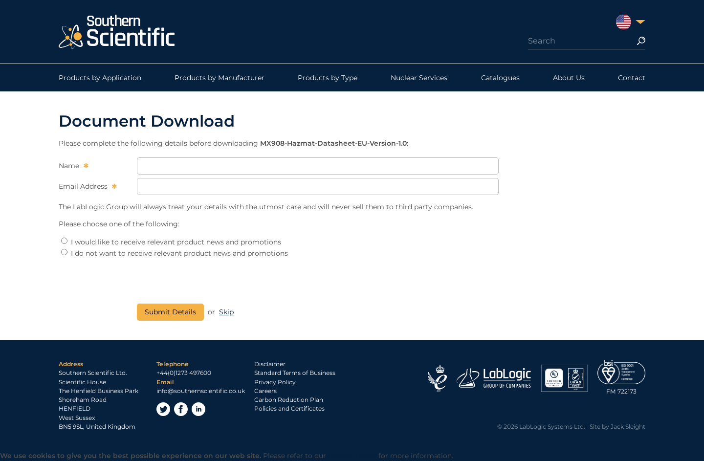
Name (70, 165)
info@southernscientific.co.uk (200, 391)
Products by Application (100, 77)
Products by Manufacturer (219, 77)
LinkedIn (198, 409)
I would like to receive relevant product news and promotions (171, 242)
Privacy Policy (275, 382)
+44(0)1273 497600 (183, 372)
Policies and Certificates (289, 408)
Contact (631, 77)
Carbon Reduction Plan (288, 399)
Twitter (163, 409)
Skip (226, 311)
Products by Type (327, 77)
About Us (569, 77)
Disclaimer (270, 364)
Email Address (84, 186)
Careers (265, 391)
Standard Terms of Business (294, 372)
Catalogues (500, 77)
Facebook (181, 409)
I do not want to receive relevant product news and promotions (174, 253)
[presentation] (211, 281)
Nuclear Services (419, 77)
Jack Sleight (628, 426)
